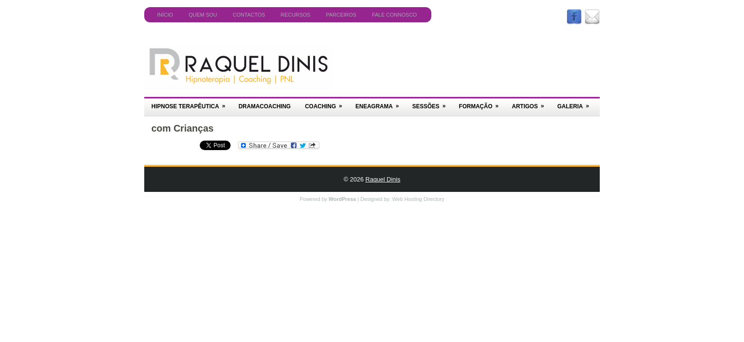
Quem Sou (203, 15)
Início (165, 15)
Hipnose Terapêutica (191, 103)
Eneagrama (380, 103)
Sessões (432, 103)
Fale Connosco (394, 15)
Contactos (249, 15)
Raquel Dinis (382, 179)
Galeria (576, 103)
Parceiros (341, 15)
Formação (482, 103)
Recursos (295, 15)
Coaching (326, 103)
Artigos (531, 103)
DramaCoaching (265, 106)
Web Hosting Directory (418, 199)
